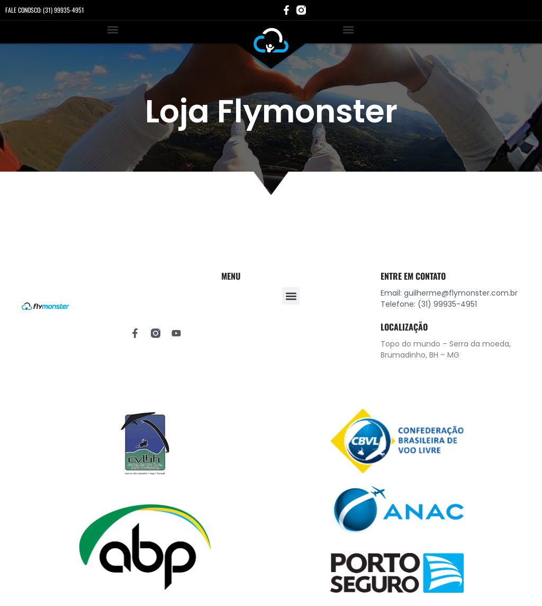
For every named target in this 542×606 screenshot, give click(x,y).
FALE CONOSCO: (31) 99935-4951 (44, 9)
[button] (113, 29)
